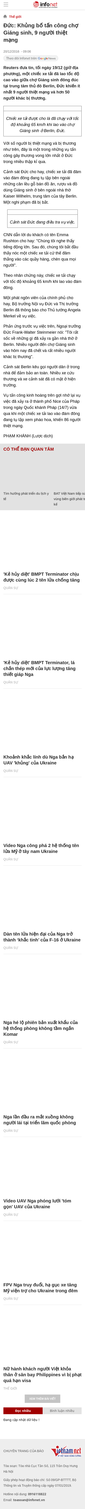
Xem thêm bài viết (42, 1398)
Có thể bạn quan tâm (28, 449)
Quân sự (10, 588)
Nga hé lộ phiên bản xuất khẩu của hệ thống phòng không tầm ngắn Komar (40, 1028)
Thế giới (15, 17)
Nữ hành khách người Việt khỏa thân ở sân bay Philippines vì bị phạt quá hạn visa (42, 1374)
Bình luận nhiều (62, 1411)
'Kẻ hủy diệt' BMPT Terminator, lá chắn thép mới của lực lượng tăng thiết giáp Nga (39, 668)
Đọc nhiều (23, 1411)
